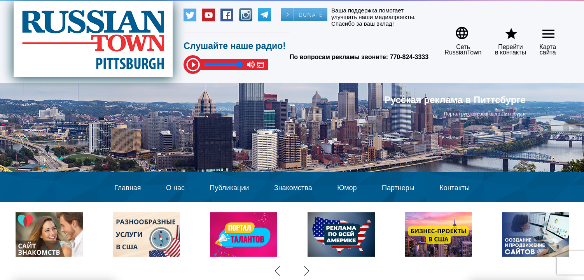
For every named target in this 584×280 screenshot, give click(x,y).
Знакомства (293, 188)
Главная (127, 188)
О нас (175, 188)
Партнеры (398, 188)
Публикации (229, 188)
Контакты (454, 188)
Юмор (347, 188)
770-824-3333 (409, 57)
